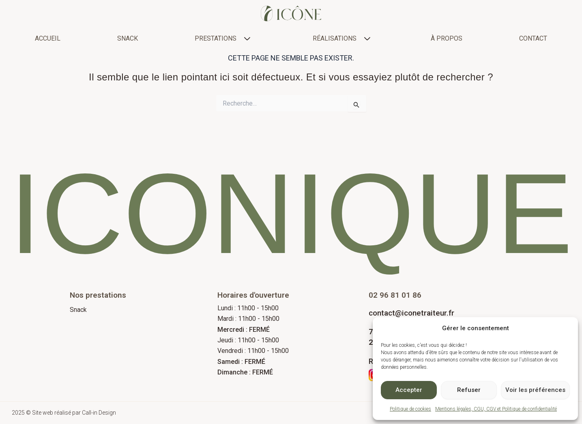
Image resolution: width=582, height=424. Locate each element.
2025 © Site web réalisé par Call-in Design (65, 412)
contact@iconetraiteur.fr (411, 313)
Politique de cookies (410, 409)
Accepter (408, 390)
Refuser (469, 390)
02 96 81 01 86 (395, 295)
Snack (78, 310)
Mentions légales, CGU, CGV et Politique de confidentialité (496, 409)
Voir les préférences (535, 390)
